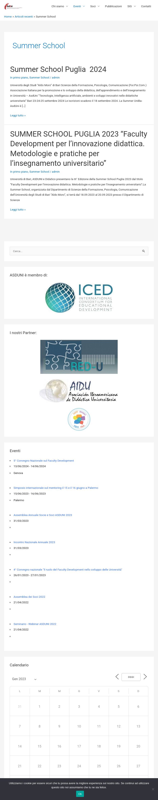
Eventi (77, 6)
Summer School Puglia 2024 (58, 69)
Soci (93, 6)
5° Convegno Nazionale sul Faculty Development (44, 460)
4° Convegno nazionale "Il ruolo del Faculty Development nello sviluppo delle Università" (68, 569)
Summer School (39, 77)
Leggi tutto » (18, 115)
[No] (153, 789)
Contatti (146, 6)
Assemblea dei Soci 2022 (29, 596)
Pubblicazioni (113, 6)
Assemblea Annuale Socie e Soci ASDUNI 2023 (43, 515)
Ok (80, 793)
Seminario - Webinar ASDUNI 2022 (35, 624)
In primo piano (19, 77)
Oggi (130, 677)
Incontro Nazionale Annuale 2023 (34, 542)
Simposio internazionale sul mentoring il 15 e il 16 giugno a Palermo (56, 487)
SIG (129, 6)
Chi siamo (58, 6)
